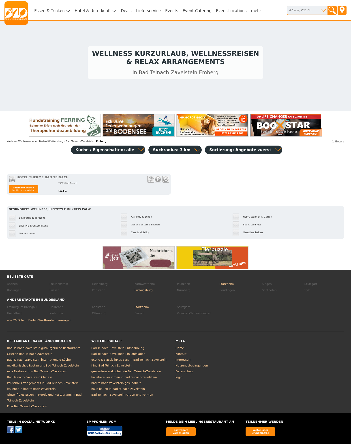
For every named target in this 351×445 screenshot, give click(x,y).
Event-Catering (197, 11)
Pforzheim (226, 285)
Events (171, 11)
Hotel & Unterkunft (93, 11)
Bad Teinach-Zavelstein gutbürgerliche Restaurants (43, 349)
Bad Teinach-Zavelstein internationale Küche (39, 361)
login (179, 378)
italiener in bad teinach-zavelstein (31, 390)
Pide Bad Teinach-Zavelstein (27, 407)
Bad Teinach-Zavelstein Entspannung (117, 349)
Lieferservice (148, 11)
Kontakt (181, 355)
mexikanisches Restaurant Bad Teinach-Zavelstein (43, 367)
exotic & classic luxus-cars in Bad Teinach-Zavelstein (129, 361)
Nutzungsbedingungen (192, 367)
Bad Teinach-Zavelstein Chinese (29, 378)
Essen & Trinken (49, 11)
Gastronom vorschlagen (181, 433)
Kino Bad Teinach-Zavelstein (111, 367)
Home (180, 349)
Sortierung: (240, 151)
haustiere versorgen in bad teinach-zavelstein (124, 378)
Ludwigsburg (144, 291)
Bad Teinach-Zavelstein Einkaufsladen (118, 355)
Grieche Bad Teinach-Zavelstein (29, 355)
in (21, 142)
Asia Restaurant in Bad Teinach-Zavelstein (37, 372)
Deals (126, 11)
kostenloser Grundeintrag (260, 433)
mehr (256, 11)
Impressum (183, 361)
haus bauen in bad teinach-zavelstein (118, 390)
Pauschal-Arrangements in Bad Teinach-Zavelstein (43, 384)
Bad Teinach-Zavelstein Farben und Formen (122, 396)
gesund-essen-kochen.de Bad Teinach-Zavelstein (126, 372)
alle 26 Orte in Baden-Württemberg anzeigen (39, 321)
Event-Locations (231, 11)
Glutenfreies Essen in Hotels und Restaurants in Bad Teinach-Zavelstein (44, 399)
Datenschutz (184, 372)
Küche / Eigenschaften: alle (104, 151)
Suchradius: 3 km (171, 151)
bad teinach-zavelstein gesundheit (116, 384)
